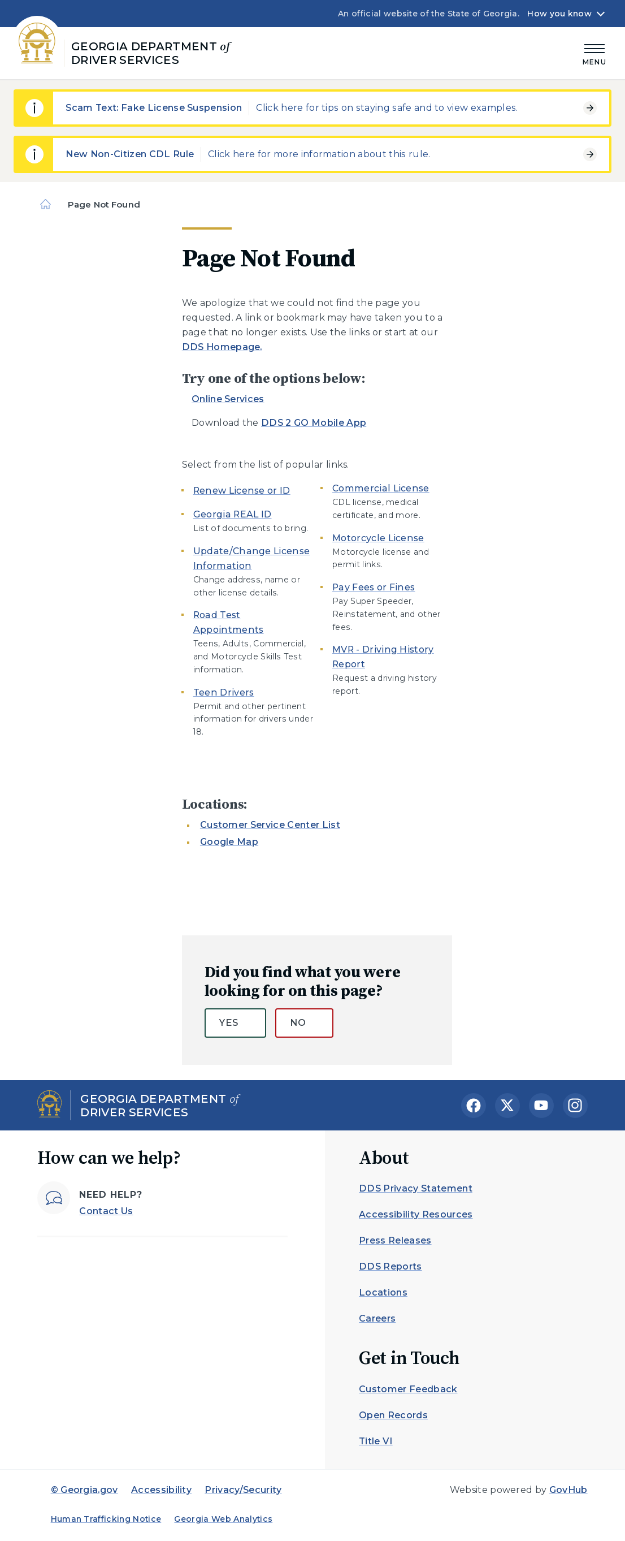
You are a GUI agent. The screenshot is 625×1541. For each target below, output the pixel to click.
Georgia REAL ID (232, 514)
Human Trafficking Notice (106, 1519)
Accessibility (161, 1489)
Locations (383, 1292)
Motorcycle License (378, 538)
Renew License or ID (241, 490)
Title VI (376, 1441)
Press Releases (395, 1240)
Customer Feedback (408, 1389)
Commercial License (380, 488)
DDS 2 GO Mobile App (313, 422)
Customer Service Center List (270, 824)
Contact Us (106, 1211)
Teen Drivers (223, 692)
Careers (377, 1318)
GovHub (568, 1489)
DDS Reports (390, 1266)
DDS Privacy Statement (415, 1188)
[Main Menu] (594, 53)
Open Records (393, 1415)
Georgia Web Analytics (223, 1519)
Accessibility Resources (415, 1214)
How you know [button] (559, 13)
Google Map (229, 841)
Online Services (228, 399)
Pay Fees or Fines (373, 587)
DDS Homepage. (222, 347)
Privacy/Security (243, 1489)
